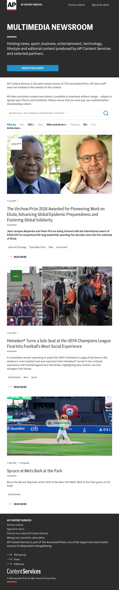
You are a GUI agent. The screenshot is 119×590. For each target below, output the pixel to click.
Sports (34, 377)
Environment (61, 247)
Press (17, 559)
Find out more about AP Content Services (27, 533)
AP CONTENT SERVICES (19, 520)
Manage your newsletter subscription (26, 537)
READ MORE (20, 256)
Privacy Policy (50, 578)
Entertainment (14, 377)
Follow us (19, 564)
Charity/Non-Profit (37, 247)
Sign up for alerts (100, 5)
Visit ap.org (20, 554)
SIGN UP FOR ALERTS (33, 68)
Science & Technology (17, 247)
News (51, 247)
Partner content (76, 5)
